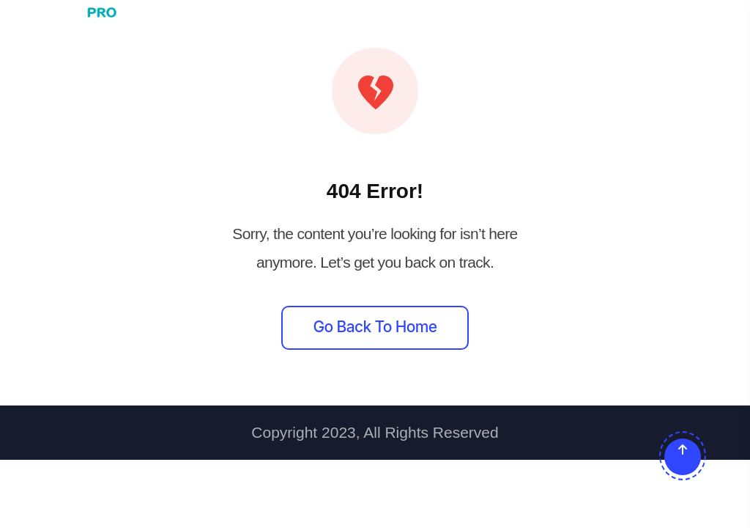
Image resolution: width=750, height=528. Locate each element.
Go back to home (375, 327)
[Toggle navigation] (711, 12)
